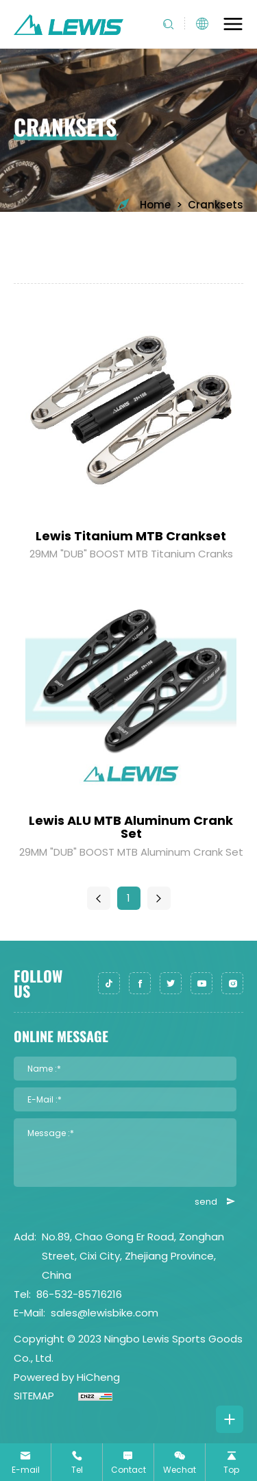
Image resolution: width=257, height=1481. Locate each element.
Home (142, 204)
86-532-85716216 (79, 1294)
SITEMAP (34, 1395)
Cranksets (215, 205)
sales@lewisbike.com (104, 1312)
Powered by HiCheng (67, 1377)
